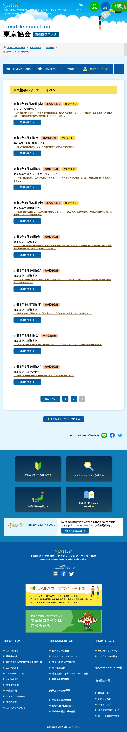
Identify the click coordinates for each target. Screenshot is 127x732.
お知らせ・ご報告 (22, 65)
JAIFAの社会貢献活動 (61, 637)
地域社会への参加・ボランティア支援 (70, 669)
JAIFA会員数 (12, 675)
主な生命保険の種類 (61, 696)
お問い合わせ (104, 694)
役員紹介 (72, 65)
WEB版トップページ (108, 646)
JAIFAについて (11, 637)
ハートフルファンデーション (66, 652)
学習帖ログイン (120, 6)
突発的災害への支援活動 (63, 658)
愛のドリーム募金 (60, 646)
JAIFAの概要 (12, 646)
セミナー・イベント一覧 (108, 663)
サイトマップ (104, 700)
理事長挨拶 (11, 652)
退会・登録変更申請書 (108, 712)
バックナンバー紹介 (107, 652)
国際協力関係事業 (60, 675)
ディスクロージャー (15, 692)
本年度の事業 (12, 681)
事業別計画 (11, 686)
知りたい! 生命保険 (59, 686)
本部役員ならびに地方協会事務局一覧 (24, 658)
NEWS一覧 (103, 689)
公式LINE (94, 6)
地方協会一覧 (102, 676)
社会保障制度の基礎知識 (63, 707)
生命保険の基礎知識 (61, 701)
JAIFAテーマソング (15, 669)
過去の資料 (11, 698)
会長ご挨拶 (49, 65)
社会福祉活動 (58, 663)
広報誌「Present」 (105, 637)
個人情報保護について (108, 706)
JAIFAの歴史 (12, 663)
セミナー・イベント (100, 65)
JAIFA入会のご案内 (15, 704)
